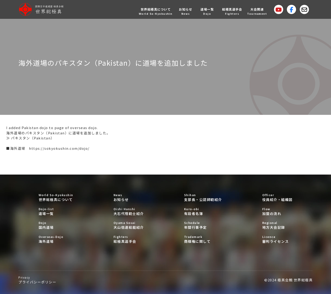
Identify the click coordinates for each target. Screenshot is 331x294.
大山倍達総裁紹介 (129, 225)
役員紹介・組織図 (277, 197)
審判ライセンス (277, 239)
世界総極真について (56, 197)
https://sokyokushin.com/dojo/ (59, 148)
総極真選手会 (129, 239)
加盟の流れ (277, 211)
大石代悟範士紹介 (129, 211)
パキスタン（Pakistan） (32, 138)
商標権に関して (203, 239)
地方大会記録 (277, 225)
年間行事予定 (203, 225)
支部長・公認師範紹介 (203, 197)
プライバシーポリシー (37, 279)
